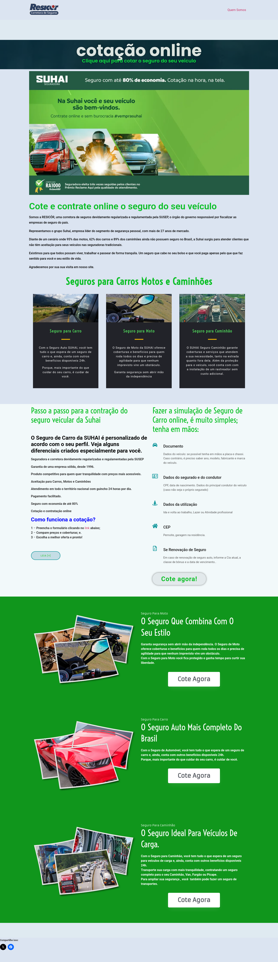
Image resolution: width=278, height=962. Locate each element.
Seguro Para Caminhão (158, 825)
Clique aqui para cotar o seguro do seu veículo (139, 60)
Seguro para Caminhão (212, 330)
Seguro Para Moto (154, 613)
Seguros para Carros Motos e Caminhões (139, 281)
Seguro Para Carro (154, 719)
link (87, 528)
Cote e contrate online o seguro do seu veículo (123, 206)
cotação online (139, 50)
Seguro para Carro (66, 330)
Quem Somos (236, 10)
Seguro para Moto (139, 330)
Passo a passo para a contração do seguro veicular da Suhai (79, 415)
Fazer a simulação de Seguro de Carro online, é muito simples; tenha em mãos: (197, 420)
